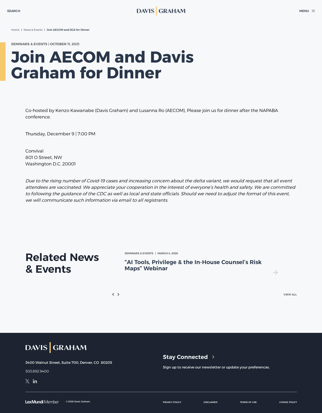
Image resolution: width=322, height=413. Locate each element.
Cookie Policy (288, 402)
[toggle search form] (14, 10)
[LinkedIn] (35, 382)
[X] (27, 382)
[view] (202, 263)
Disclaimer (210, 402)
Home (15, 29)
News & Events (33, 29)
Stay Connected (188, 357)
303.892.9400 (37, 371)
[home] (161, 11)
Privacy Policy (172, 402)
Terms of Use (248, 402)
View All (290, 294)
